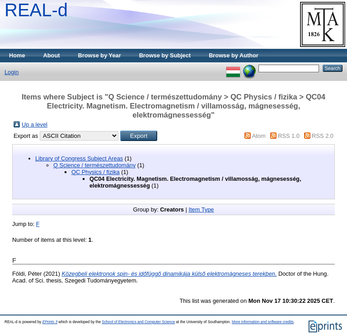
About (51, 55)
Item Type (201, 209)
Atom (259, 135)
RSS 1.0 (289, 135)
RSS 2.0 (322, 135)
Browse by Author (233, 55)
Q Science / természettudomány (94, 165)
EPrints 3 (49, 322)
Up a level (34, 124)
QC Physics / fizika (95, 172)
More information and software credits (263, 322)
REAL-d (36, 10)
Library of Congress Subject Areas (79, 158)
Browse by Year (99, 55)
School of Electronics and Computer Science (138, 322)
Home (17, 55)
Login (12, 72)
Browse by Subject (165, 55)
